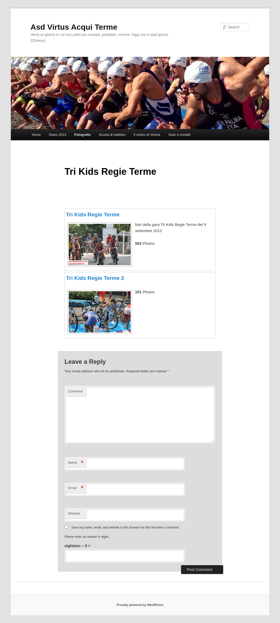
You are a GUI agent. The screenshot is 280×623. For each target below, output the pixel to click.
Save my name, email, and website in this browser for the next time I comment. (125, 527)
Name (75, 463)
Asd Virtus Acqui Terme (73, 27)
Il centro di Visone (147, 135)
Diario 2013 (57, 135)
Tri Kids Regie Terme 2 (95, 278)
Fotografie (82, 135)
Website (74, 513)
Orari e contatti (179, 135)
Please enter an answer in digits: (87, 537)
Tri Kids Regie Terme (93, 214)
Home (36, 135)
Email (75, 488)
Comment (75, 391)
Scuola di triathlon (112, 135)
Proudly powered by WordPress (139, 605)
